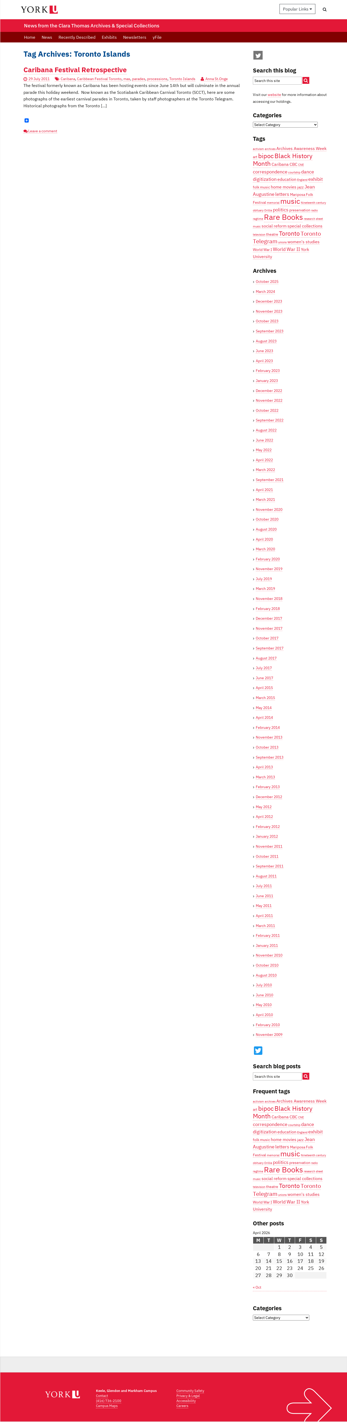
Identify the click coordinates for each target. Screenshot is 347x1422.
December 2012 (269, 796)
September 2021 (269, 479)
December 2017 (269, 618)
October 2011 (267, 856)
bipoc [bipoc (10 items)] (266, 156)
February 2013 (268, 786)
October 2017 (267, 638)
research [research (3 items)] (309, 219)
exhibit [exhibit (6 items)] (315, 179)
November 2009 (269, 1034)
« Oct (257, 1287)
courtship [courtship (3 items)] (294, 172)
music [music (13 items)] (290, 201)
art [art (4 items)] (255, 156)
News (47, 37)
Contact (102, 1396)
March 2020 (265, 549)
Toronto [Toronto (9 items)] (289, 233)
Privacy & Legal (188, 1396)
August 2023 (266, 341)
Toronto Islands (182, 78)
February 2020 (268, 559)
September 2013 (269, 757)
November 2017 (269, 628)
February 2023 (268, 370)
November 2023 (269, 311)
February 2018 (268, 608)
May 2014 (264, 707)
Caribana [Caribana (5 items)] (280, 164)
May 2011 (264, 905)
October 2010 (267, 965)
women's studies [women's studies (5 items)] (303, 241)
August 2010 (266, 975)
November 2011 (269, 846)
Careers (182, 1406)
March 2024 (265, 291)
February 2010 (268, 1024)
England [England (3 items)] (302, 180)
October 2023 (267, 321)
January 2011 (267, 945)
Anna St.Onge (216, 78)
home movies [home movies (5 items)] (283, 187)
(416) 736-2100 (108, 1401)
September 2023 (269, 331)
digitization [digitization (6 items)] (265, 179)
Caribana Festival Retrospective (75, 69)
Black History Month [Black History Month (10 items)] (282, 160)
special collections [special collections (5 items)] (304, 226)
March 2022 (265, 469)
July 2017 (264, 668)
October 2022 (267, 410)
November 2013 (269, 737)
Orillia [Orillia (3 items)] (268, 210)
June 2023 (264, 350)
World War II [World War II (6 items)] (286, 249)
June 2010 (264, 995)
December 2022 (269, 390)
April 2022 (264, 460)
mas (126, 78)
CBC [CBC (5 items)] (293, 164)
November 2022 (269, 400)
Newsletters (134, 37)
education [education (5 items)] (286, 179)
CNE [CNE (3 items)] (301, 165)
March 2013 (265, 777)
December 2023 (269, 301)
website (274, 94)
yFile (157, 37)
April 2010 (264, 1014)
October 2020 (267, 519)
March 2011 (265, 925)
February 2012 (268, 826)
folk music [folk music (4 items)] (261, 187)
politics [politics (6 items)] (280, 209)
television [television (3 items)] (259, 234)
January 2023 (267, 380)
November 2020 (269, 509)
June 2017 (264, 678)
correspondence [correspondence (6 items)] (270, 171)
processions (157, 78)
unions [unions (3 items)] (282, 242)
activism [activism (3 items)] (258, 149)
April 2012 (264, 816)
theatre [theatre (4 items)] (272, 234)
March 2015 (265, 697)
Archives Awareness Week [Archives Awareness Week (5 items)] (301, 148)
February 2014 (268, 727)
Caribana (68, 78)
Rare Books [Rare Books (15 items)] (283, 217)
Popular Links (297, 9)
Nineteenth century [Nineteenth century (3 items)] (313, 203)
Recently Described (77, 37)
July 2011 (264, 886)
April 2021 (264, 489)
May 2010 (264, 1004)
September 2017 (269, 648)
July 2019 (264, 578)
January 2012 (267, 836)
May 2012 (264, 806)
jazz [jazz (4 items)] (300, 187)
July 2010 (264, 985)
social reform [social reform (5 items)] (274, 226)
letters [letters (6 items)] (282, 194)
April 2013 (264, 767)
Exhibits (109, 37)
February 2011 (268, 935)
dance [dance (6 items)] (307, 171)
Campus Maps (107, 1406)
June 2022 (264, 440)
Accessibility (186, 1401)
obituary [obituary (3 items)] (258, 210)
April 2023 (264, 360)
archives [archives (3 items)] (270, 149)
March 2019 (265, 588)
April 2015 (264, 687)
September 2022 (269, 420)
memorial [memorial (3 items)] (273, 203)
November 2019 (269, 568)
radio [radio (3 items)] (314, 210)
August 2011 (266, 876)
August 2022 (266, 430)
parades (138, 78)
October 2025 (267, 281)
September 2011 (269, 866)
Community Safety (190, 1391)
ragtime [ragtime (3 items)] (258, 219)
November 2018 (269, 598)
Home (29, 37)
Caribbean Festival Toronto (99, 78)
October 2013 (267, 747)
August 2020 (266, 529)
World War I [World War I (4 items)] (262, 249)
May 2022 (264, 450)
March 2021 (265, 499)
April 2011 (264, 915)
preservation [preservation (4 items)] (299, 210)
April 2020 (264, 539)
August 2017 (266, 658)
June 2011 (264, 896)
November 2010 (269, 955)
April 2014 (264, 717)
